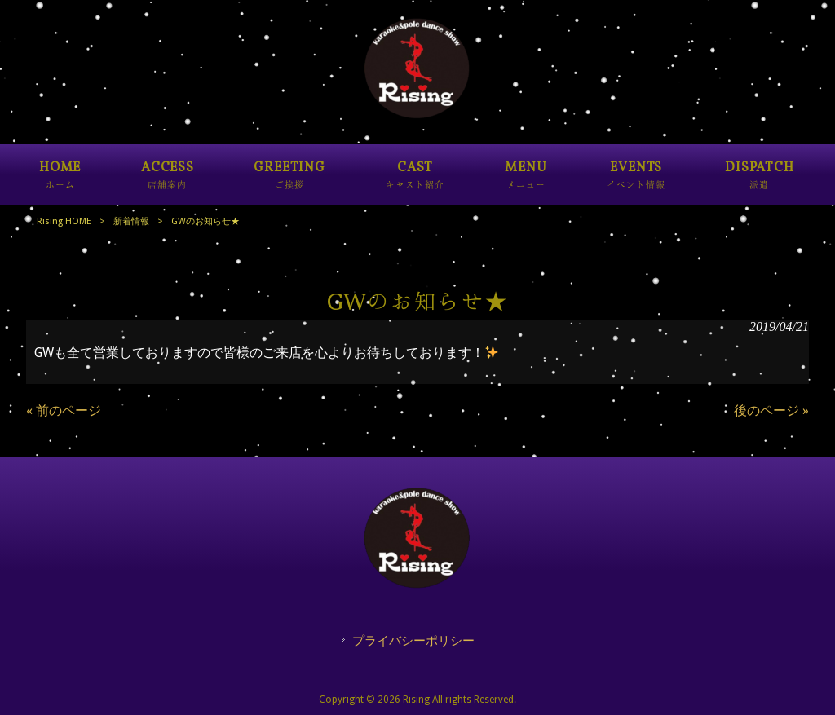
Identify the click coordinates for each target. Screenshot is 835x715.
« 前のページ (63, 410)
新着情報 (131, 221)
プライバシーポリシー (413, 640)
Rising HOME (64, 221)
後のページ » (771, 410)
